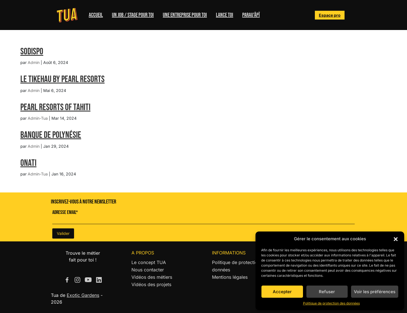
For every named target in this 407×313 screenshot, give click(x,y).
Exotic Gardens (83, 295)
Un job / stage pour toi (133, 15)
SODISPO (31, 51)
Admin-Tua (38, 118)
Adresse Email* (65, 212)
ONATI (28, 163)
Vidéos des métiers (151, 277)
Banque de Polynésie (50, 135)
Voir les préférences (374, 291)
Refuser (327, 291)
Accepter (282, 291)
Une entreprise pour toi (185, 15)
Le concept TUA (148, 262)
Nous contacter (147, 270)
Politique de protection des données (331, 303)
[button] (396, 239)
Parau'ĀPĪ (251, 15)
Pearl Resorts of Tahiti (55, 107)
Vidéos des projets (151, 284)
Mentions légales (230, 277)
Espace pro (330, 15)
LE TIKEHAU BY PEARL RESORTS (62, 79)
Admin (34, 62)
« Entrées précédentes (44, 189)
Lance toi (224, 15)
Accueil (96, 15)
